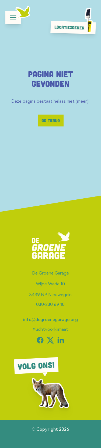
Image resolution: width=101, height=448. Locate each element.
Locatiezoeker (74, 27)
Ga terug (50, 120)
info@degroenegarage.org (50, 320)
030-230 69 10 (50, 305)
